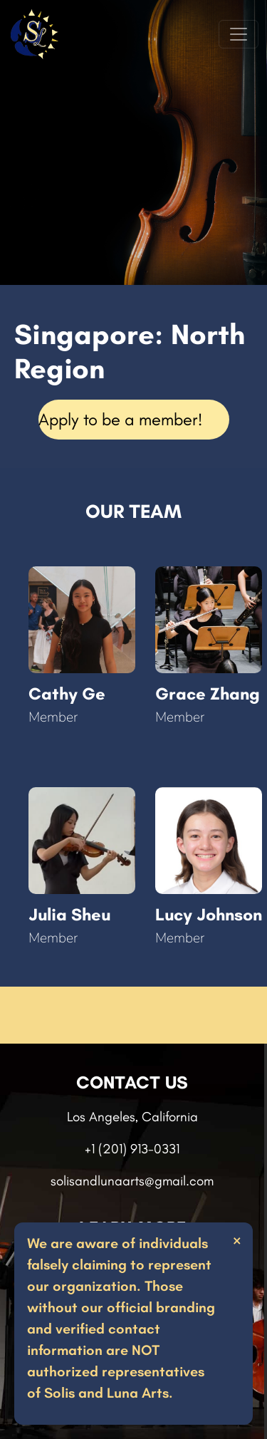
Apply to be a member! (120, 419)
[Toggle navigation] (238, 34)
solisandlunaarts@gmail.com (132, 1181)
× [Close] (236, 1240)
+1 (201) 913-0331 (132, 1149)
